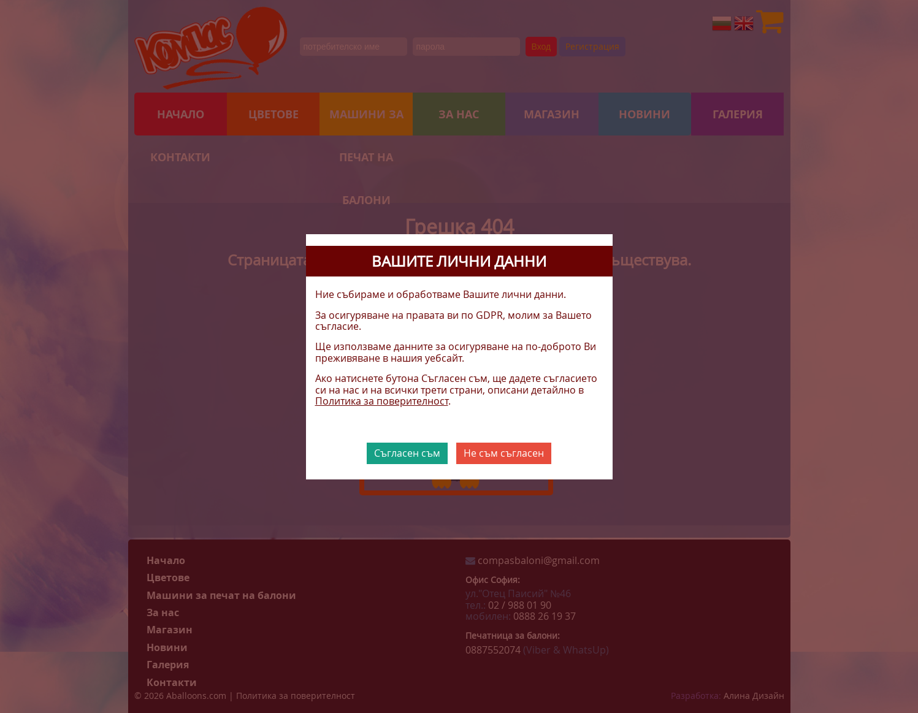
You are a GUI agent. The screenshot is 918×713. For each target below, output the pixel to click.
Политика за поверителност (381, 401)
